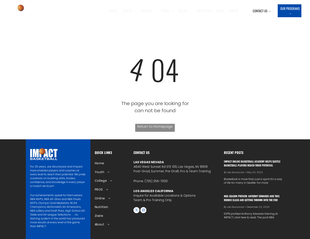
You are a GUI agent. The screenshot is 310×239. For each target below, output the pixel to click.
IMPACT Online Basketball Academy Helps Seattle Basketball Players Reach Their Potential (252, 163)
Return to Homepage (155, 126)
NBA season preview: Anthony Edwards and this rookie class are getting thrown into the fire (251, 198)
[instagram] (143, 210)
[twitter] (136, 210)
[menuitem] (114, 10)
